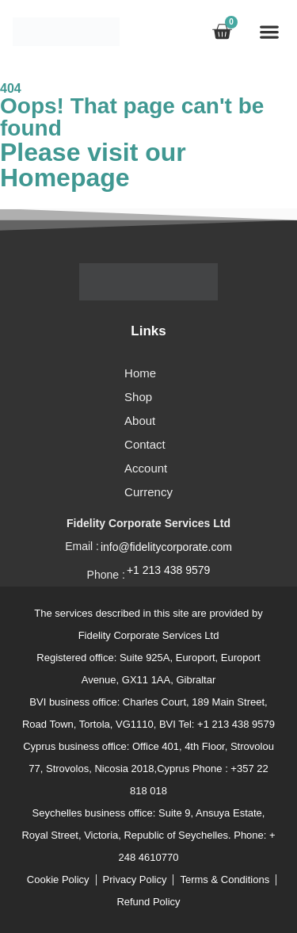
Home (140, 373)
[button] (268, 31)
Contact (145, 444)
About (139, 420)
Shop (138, 396)
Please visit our (93, 165)
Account (145, 468)
